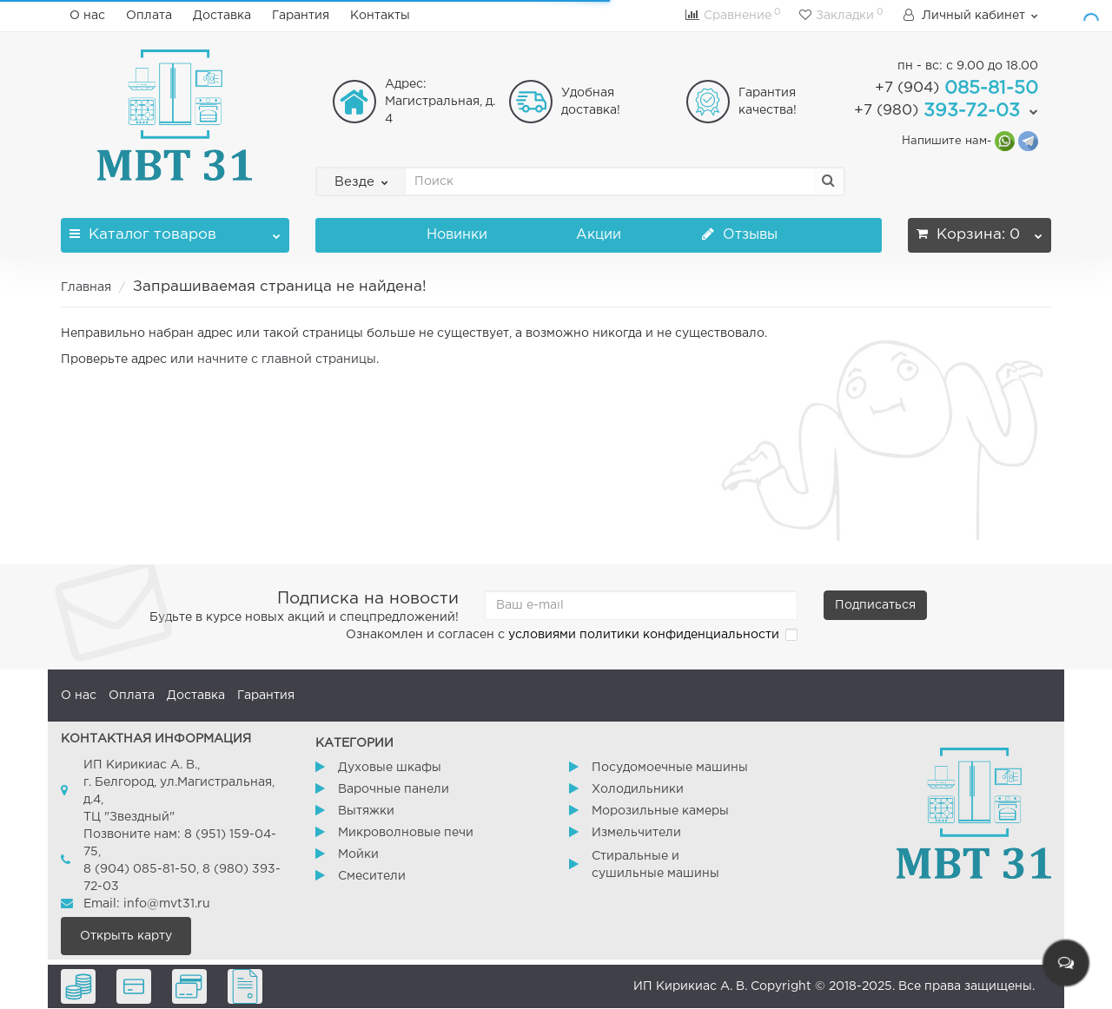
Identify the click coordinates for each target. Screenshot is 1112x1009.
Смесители (372, 876)
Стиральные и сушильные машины (655, 865)
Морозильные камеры (660, 811)
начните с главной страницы (286, 359)
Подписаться (875, 605)
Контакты (380, 15)
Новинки (457, 234)
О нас (87, 15)
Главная (86, 287)
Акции (598, 234)
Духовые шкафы (389, 767)
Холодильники (638, 789)
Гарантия (300, 15)
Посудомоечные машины (670, 767)
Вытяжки (366, 811)
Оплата (149, 15)
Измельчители (636, 833)
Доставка (222, 15)
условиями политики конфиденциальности (643, 635)
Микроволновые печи (405, 833)
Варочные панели (393, 789)
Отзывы (740, 234)
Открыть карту (126, 936)
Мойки (358, 854)
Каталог (175, 229)
